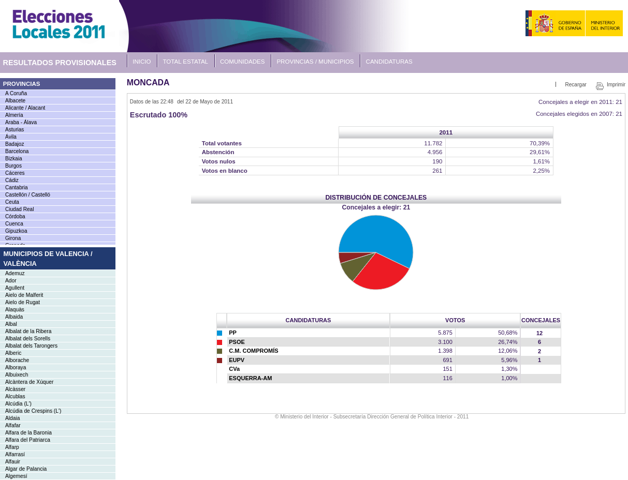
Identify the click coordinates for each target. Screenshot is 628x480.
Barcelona (16, 151)
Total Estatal (185, 61)
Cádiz (12, 180)
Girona (13, 238)
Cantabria (16, 187)
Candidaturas (389, 61)
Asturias (14, 129)
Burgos (13, 166)
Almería (14, 115)
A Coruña (16, 93)
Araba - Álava (21, 122)
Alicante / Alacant (25, 108)
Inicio (142, 61)
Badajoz (14, 144)
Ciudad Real (19, 209)
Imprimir (616, 84)
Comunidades (242, 61)
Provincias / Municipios (315, 61)
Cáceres (15, 173)
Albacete (15, 100)
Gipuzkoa (16, 231)
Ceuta (12, 202)
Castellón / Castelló (27, 195)
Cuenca (14, 224)
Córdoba (15, 216)
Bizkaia (13, 158)
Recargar (575, 84)
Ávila (11, 137)
